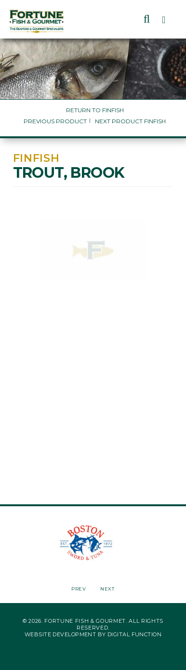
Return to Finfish (95, 110)
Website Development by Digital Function (93, 634)
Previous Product (55, 121)
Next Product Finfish (130, 121)
